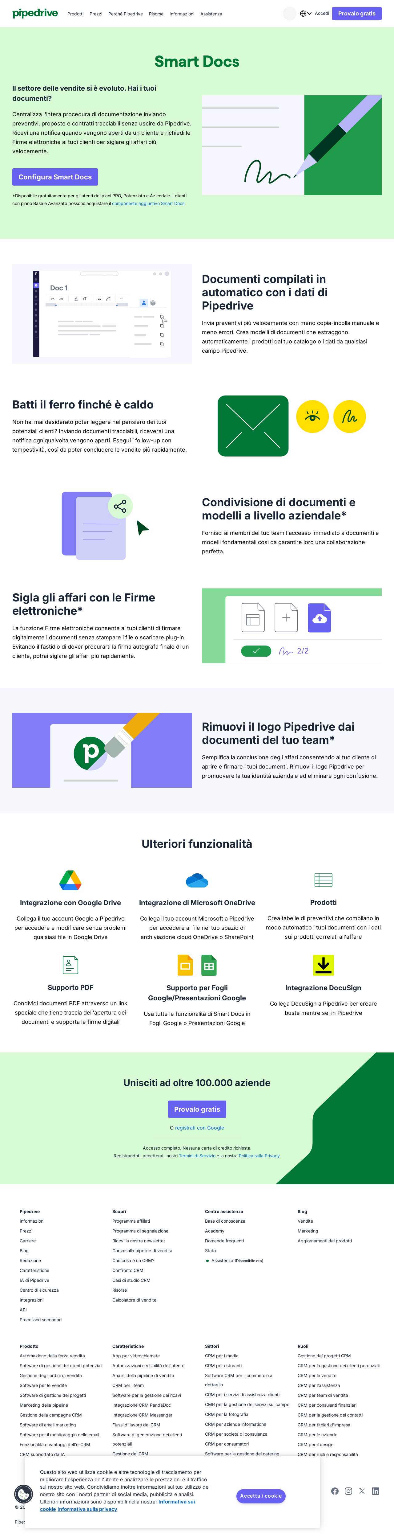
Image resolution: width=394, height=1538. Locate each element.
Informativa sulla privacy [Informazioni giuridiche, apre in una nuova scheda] (87, 1509)
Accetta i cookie (261, 1496)
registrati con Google (199, 1128)
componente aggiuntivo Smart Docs (148, 203)
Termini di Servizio (197, 1155)
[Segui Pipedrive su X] (362, 1493)
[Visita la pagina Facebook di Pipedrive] (335, 1493)
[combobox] (306, 13)
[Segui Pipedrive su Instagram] (348, 1493)
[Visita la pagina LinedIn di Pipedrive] (375, 1491)
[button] (24, 1494)
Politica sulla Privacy (259, 1155)
